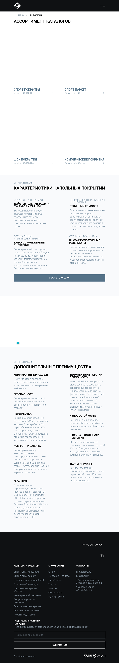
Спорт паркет (75, 89)
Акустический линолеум (27, 610)
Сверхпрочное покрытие (27, 606)
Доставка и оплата (59, 576)
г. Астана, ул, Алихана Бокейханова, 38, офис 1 (89, 581)
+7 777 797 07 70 (92, 544)
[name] (58, 336)
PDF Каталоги (35, 15)
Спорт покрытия (27, 89)
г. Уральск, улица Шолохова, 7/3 (85, 588)
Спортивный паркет (25, 576)
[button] (102, 555)
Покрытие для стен (24, 614)
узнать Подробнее (75, 163)
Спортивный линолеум (26, 571)
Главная (20, 15)
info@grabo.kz (83, 571)
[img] (85, 126)
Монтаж (53, 588)
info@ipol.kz (82, 576)
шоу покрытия (25, 159)
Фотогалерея (55, 592)
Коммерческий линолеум (27, 595)
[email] (59, 634)
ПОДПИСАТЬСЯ (59, 645)
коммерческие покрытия (84, 159)
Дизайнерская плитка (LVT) (29, 580)
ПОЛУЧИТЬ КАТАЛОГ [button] (59, 278)
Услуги (52, 584)
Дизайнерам (55, 580)
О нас (51, 571)
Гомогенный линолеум (26, 584)
